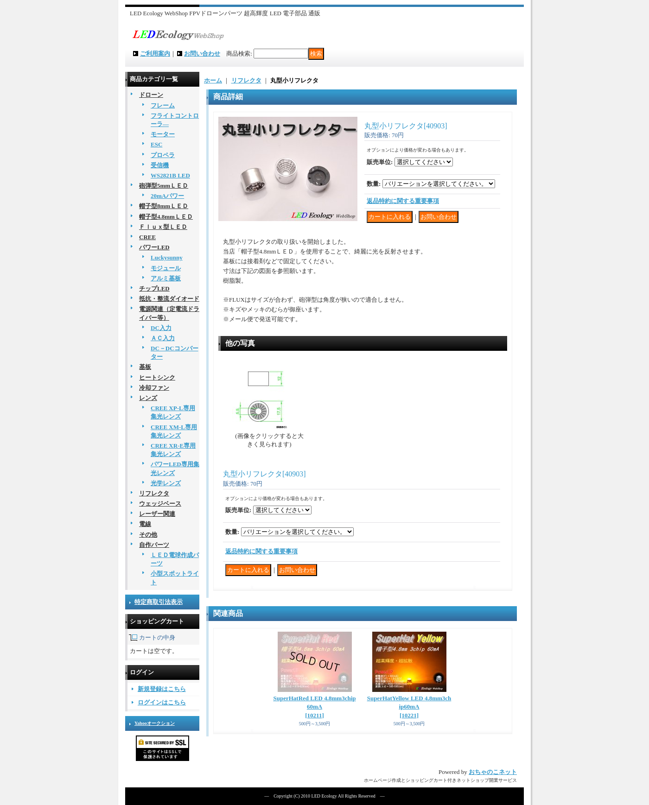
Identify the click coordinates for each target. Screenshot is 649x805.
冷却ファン (154, 387)
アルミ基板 (166, 278)
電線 (145, 523)
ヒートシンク (157, 377)
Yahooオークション (154, 723)
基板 (145, 366)
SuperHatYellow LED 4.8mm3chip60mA (409, 706)
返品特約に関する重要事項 (403, 200)
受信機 (160, 165)
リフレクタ (154, 493)
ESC (156, 144)
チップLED (154, 288)
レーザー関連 (157, 513)
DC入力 (161, 327)
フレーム (163, 105)
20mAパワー (167, 195)
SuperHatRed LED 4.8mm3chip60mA (314, 706)
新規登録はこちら (162, 688)
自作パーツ (154, 544)
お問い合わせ (202, 53)
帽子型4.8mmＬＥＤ (166, 216)
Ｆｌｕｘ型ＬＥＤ (163, 226)
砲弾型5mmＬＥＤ (163, 185)
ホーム (213, 80)
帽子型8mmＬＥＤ (163, 206)
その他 (148, 534)
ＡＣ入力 (163, 338)
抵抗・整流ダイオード (169, 298)
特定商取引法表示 (158, 601)
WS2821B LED (170, 175)
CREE (147, 237)
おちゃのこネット (493, 771)
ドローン (151, 94)
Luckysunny (167, 257)
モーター (163, 134)
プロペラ (163, 155)
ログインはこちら (162, 702)
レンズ (148, 397)
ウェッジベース (160, 503)
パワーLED (154, 247)
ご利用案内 (155, 53)
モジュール (166, 268)
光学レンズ (166, 483)
